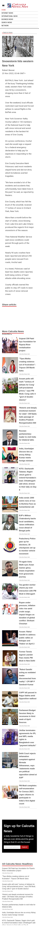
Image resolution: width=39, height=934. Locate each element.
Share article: (9, 304)
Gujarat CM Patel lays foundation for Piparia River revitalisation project (27, 345)
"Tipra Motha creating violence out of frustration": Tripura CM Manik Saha (27, 365)
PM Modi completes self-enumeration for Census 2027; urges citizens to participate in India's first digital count (28, 795)
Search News (7, 22)
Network (5, 26)
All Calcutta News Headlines (17, 864)
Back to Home (7, 33)
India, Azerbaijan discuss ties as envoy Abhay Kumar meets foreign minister (26, 455)
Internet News (7, 13)
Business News (7, 19)
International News (10, 16)
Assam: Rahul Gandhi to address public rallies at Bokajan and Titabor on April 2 (27, 638)
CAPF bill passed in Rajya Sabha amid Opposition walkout (28, 696)
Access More (6, 334)
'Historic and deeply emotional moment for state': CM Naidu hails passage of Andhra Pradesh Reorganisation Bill (17, 897)
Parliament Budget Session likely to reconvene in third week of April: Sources (27, 716)
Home (4, 10)
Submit (24, 847)
